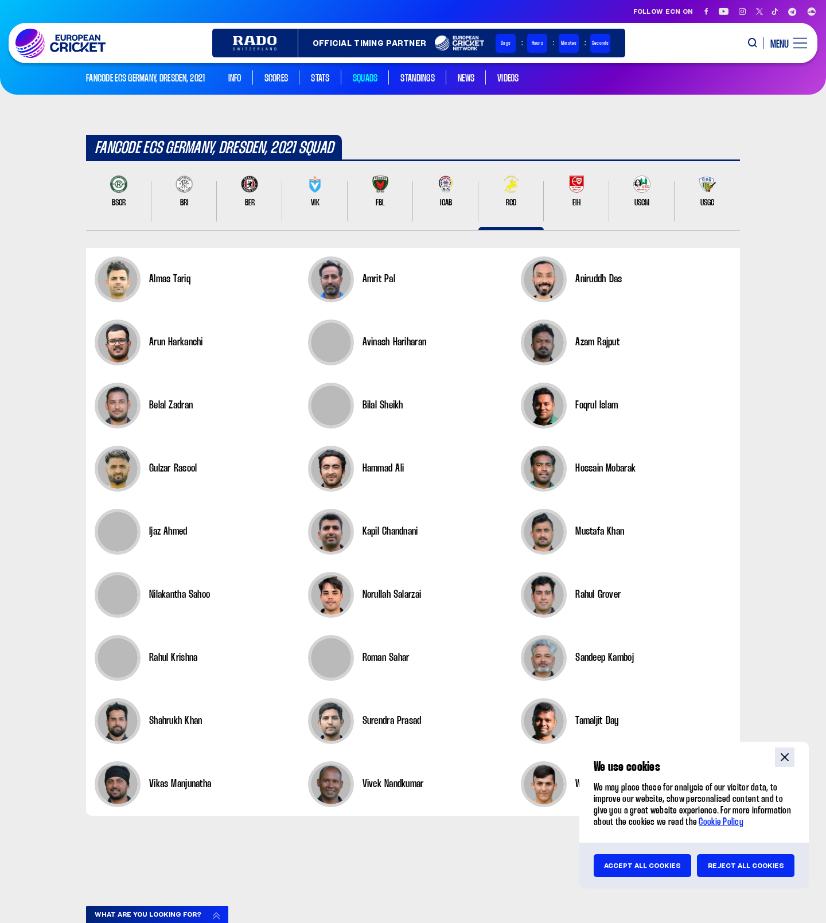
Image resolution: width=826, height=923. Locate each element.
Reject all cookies (746, 865)
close (784, 757)
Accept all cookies (642, 865)
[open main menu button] (784, 43)
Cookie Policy (721, 822)
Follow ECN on (663, 11)
